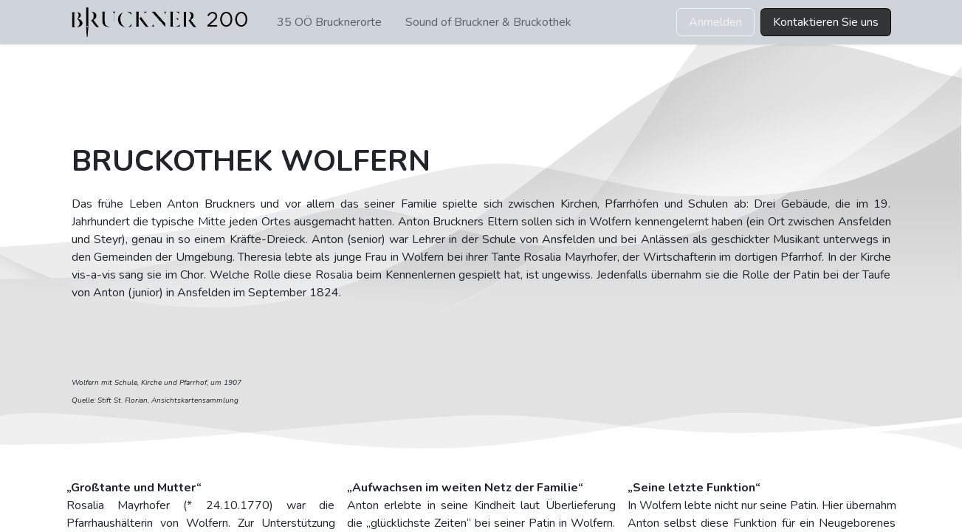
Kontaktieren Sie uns (826, 22)
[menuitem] (329, 22)
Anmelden (715, 22)
